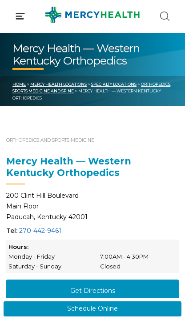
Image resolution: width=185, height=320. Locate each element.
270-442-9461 (40, 231)
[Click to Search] (165, 16)
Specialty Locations (114, 84)
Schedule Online (92, 308)
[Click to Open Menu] (20, 16)
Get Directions (92, 291)
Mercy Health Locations (58, 84)
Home (19, 84)
